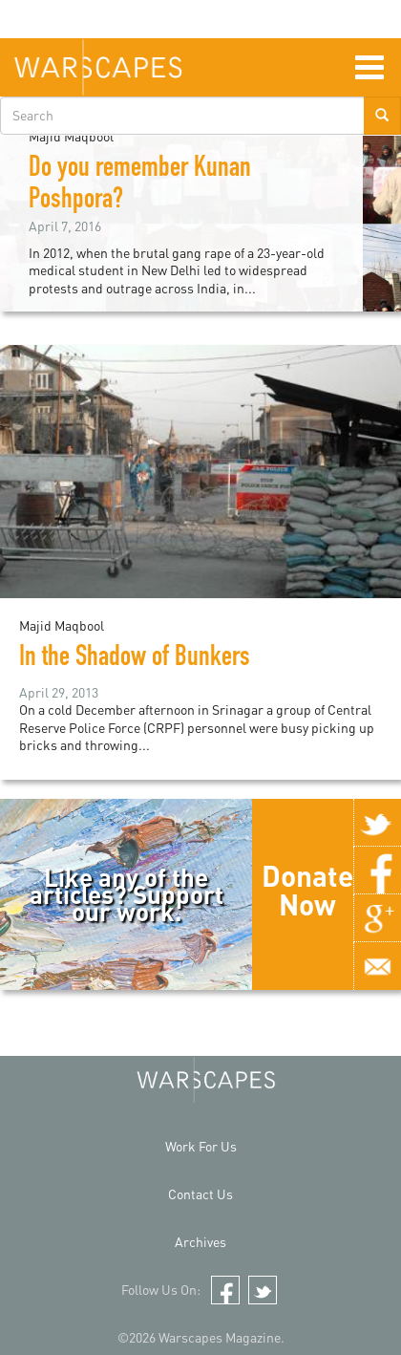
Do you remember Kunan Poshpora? (140, 186)
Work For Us (201, 1146)
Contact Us (200, 1194)
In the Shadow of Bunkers (140, 659)
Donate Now (307, 889)
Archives (200, 1242)
